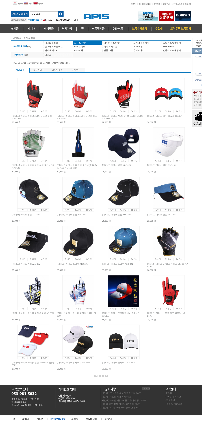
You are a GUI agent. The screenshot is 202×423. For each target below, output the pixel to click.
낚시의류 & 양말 (112, 43)
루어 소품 (138, 50)
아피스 (48, 55)
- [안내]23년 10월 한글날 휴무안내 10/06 (121, 404)
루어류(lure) (168, 46)
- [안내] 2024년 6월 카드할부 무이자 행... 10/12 (124, 400)
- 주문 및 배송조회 (174, 404)
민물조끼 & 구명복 (172, 50)
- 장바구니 (170, 400)
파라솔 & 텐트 (51, 43)
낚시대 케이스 (51, 50)
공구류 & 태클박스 (54, 46)
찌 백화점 (138, 46)
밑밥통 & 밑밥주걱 (172, 43)
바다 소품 (78, 50)
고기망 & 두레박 (141, 43)
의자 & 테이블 (110, 46)
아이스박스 (79, 46)
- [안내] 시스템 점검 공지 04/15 (116, 397)
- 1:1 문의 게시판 (173, 396)
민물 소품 (108, 50)
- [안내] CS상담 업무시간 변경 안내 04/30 (121, 393)
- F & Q (168, 393)
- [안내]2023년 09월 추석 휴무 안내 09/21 (121, 407)
